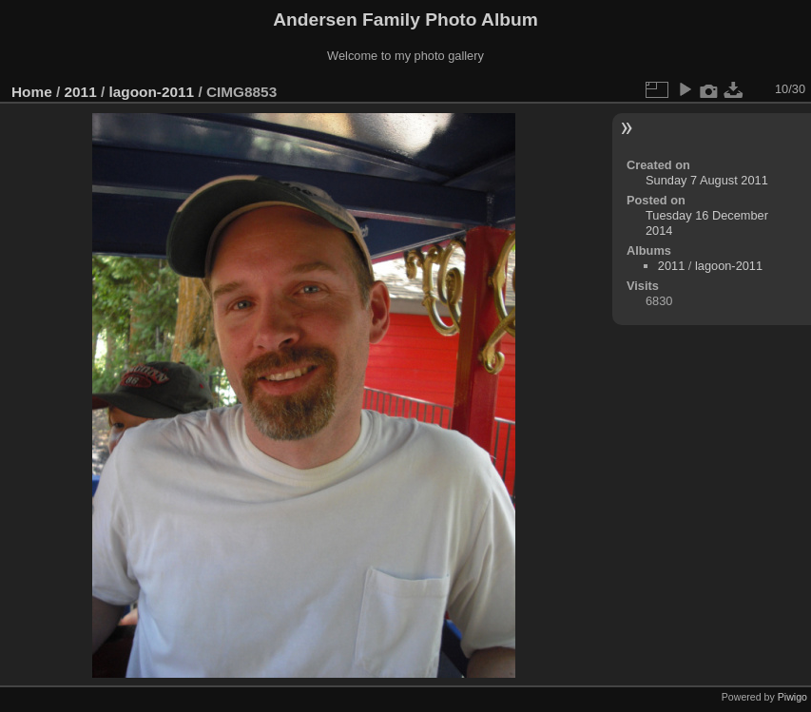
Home (31, 92)
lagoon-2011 (151, 92)
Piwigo (792, 696)
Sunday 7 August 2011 (707, 180)
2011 (81, 92)
